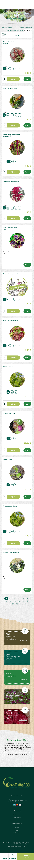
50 (16, 392)
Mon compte (13, 856)
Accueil (7, 14)
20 (19, 69)
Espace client (17, 817)
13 (9, 604)
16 (21, 604)
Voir (26, 79)
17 (25, 604)
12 (28, 601)
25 (12, 392)
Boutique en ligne (15, 14)
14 (13, 604)
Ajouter (13, 79)
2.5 (8, 69)
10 (16, 69)
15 (17, 604)
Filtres (17, 35)
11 (23, 601)
